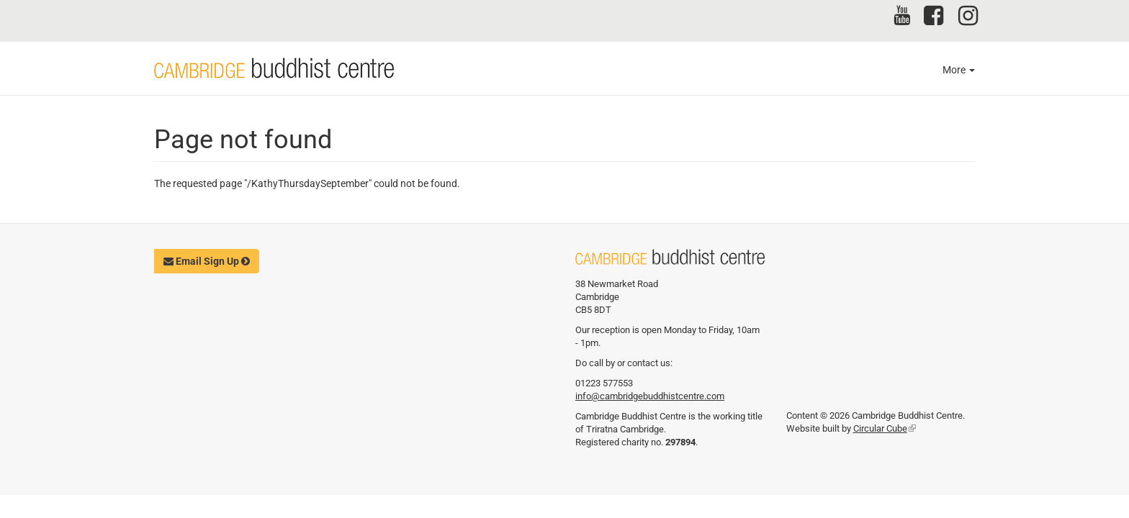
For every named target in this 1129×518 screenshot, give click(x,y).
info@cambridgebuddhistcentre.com (649, 396)
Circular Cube (884, 428)
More (959, 70)
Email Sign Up (206, 261)
